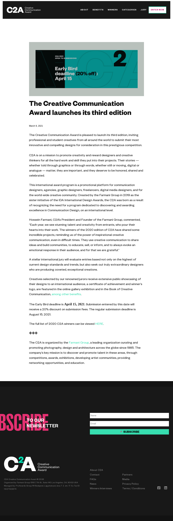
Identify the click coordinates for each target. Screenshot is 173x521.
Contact (94, 475)
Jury (144, 10)
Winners (113, 10)
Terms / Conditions (133, 488)
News (93, 484)
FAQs (93, 479)
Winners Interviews (101, 488)
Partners (127, 475)
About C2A (96, 470)
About (84, 10)
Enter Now (157, 10)
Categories (129, 10)
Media (125, 479)
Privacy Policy (130, 484)
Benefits (98, 10)
